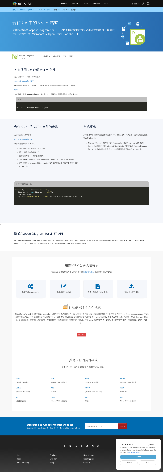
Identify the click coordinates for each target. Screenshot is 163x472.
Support (85, 4)
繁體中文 (133, 4)
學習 (71, 56)
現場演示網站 (88, 272)
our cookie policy (133, 452)
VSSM (87, 382)
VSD (87, 372)
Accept (138, 457)
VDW (18, 372)
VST (17, 391)
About (106, 4)
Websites (96, 4)
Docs (19, 453)
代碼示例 (46, 56)
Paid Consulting (23, 456)
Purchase (74, 4)
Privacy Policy (91, 469)
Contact (105, 469)
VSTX (53, 391)
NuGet (16, 90)
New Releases (89, 449)
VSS (52, 382)
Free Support (88, 453)
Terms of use (99, 469)
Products (63, 4)
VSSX (122, 382)
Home (19, 449)
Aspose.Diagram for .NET (24, 81)
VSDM (122, 372)
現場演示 (56, 56)
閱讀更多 (81, 332)
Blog (52, 456)
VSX (87, 391)
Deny (147, 462)
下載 (64, 56)
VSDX (18, 382)
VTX (121, 391)
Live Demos (54, 453)
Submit (122, 420)
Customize (129, 462)
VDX (52, 372)
